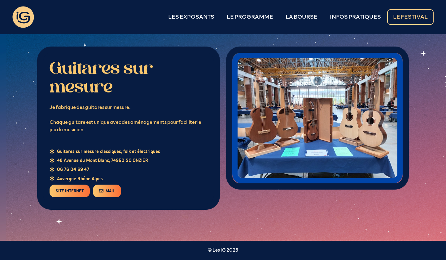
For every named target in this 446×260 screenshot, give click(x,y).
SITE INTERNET (70, 191)
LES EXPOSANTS (191, 17)
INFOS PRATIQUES (355, 17)
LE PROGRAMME (250, 17)
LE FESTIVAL (410, 17)
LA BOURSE (301, 17)
